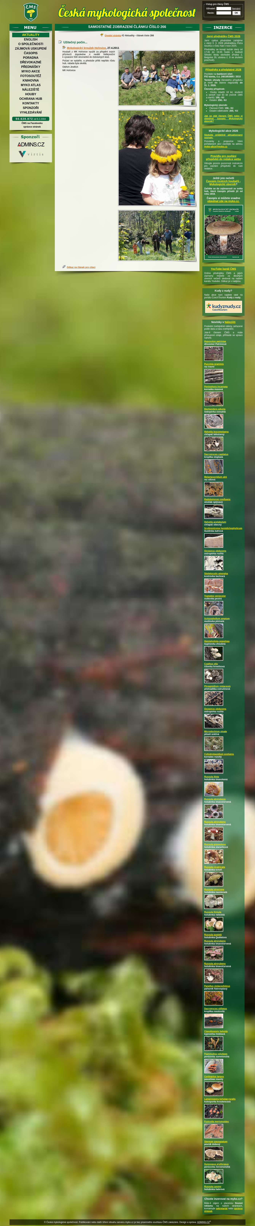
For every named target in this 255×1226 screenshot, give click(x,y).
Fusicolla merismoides (216, 1121)
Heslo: (210, 13)
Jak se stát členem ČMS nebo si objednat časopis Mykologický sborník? (223, 119)
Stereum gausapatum (215, 1141)
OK (236, 13)
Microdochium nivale (215, 731)
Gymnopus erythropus (216, 1164)
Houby (30, 94)
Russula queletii (213, 934)
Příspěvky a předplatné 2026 (223, 69)
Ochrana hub (30, 98)
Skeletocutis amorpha (216, 573)
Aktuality (30, 35)
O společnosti (30, 44)
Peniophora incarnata (216, 386)
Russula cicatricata (214, 867)
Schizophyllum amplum (217, 618)
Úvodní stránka (113, 35)
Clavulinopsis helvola (216, 1031)
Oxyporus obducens (215, 551)
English (30, 39)
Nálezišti (230, 322)
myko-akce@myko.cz (215, 146)
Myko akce (31, 71)
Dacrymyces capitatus (216, 454)
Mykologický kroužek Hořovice (86, 47)
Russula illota (211, 776)
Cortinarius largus (214, 1076)
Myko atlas (31, 85)
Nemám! (236, 8)
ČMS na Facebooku (32, 123)
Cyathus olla (211, 664)
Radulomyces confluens (217, 499)
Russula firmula (212, 912)
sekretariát (222, 1208)
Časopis (30, 53)
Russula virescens (214, 889)
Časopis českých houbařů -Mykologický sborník (223, 183)
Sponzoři (31, 108)
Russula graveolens (215, 844)
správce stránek (32, 126)
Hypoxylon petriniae (215, 341)
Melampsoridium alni (215, 477)
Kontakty (30, 103)
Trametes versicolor (215, 596)
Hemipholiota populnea (217, 641)
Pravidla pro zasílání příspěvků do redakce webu (223, 158)
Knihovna (31, 80)
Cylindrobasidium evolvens (219, 754)
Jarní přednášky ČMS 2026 (223, 36)
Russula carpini (212, 1186)
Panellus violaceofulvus (217, 986)
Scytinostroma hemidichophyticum (223, 528)
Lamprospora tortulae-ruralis (220, 1099)
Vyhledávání (31, 112)
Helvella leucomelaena (216, 431)
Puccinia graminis (214, 364)
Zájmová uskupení (30, 48)
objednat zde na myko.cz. (223, 201)
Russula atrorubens (215, 799)
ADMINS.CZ (203, 1222)
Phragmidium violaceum (217, 686)
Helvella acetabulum (215, 522)
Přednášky (30, 66)
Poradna (30, 57)
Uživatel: (211, 8)
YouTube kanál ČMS (223, 268)
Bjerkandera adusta (214, 409)
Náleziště (30, 89)
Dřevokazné (30, 62)
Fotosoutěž (30, 76)
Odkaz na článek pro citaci (81, 267)
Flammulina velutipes (215, 1054)
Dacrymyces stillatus (215, 1008)
